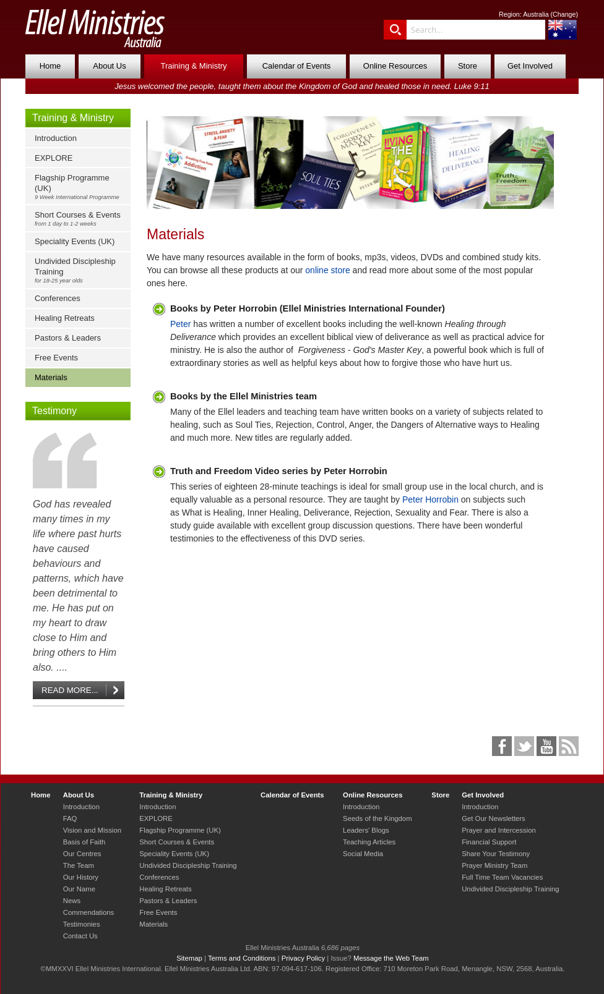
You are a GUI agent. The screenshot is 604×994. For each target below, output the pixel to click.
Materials (51, 377)
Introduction (56, 138)
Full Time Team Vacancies (502, 877)
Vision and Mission (92, 830)
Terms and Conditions (242, 958)
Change (564, 14)
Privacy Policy (304, 958)
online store (327, 270)
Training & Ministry (193, 65)
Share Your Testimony (496, 853)
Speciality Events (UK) (74, 241)
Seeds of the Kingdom (377, 818)
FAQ (70, 818)
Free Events (56, 357)
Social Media (363, 853)
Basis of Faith (84, 842)
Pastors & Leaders (68, 337)
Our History (80, 877)
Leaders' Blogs (366, 830)
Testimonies (81, 924)
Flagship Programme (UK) (81, 186)
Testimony (54, 411)
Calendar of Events (296, 65)
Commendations (88, 912)
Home (50, 65)
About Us (109, 65)
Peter (180, 324)
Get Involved (530, 65)
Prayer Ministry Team (494, 865)
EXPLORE (53, 158)
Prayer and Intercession (499, 830)
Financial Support (489, 842)
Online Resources (395, 65)
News (71, 900)
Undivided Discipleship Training (81, 270)
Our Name (79, 889)
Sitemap (189, 958)
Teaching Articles (369, 842)
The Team (78, 865)
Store (467, 65)
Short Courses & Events (81, 218)
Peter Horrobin (430, 499)
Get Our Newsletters (493, 818)
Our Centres (82, 853)
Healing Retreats (65, 318)
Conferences (57, 298)
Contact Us (80, 936)
